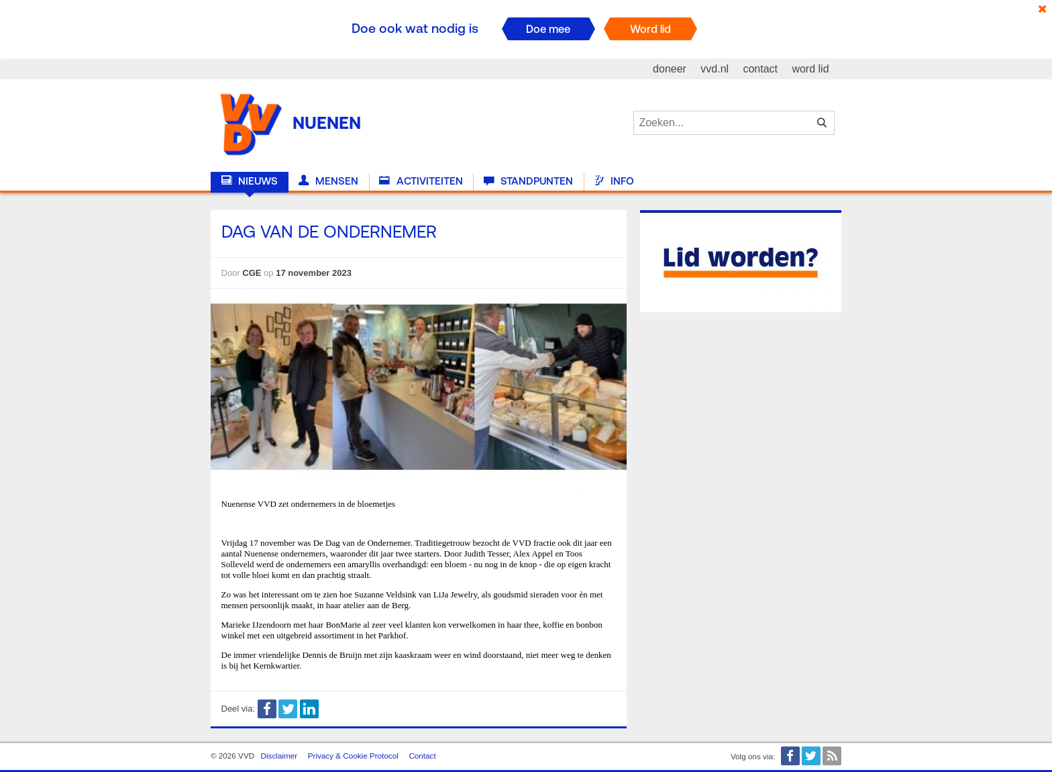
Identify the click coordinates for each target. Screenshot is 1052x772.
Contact (422, 755)
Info (614, 181)
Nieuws (249, 181)
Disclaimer (279, 755)
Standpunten (528, 181)
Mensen (328, 181)
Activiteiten (420, 181)
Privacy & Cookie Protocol (353, 755)
